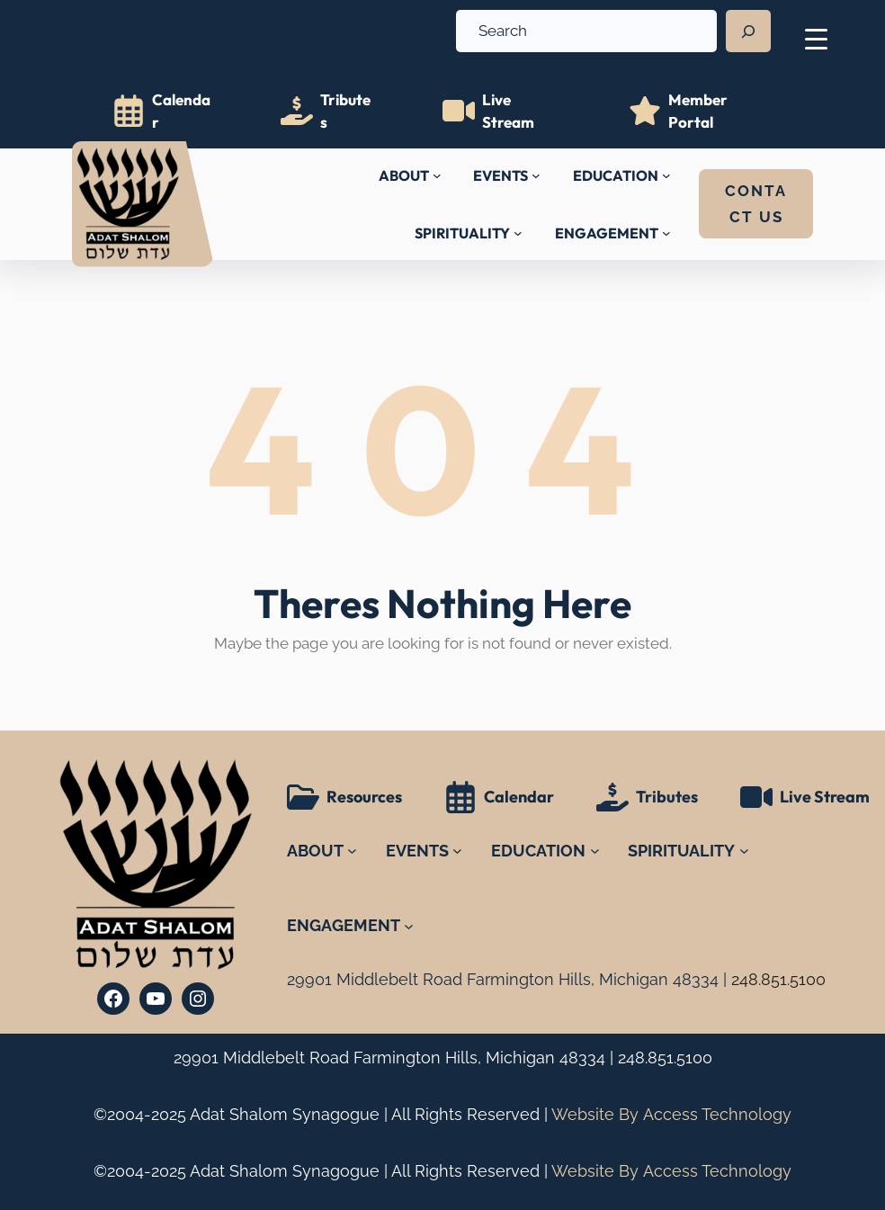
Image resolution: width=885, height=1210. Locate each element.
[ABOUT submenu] (437, 175)
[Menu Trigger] (816, 38)
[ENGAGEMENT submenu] (666, 233)
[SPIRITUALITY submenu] (518, 233)
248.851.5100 (665, 1057)
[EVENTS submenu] (536, 175)
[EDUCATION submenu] (666, 175)
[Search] (748, 31)
